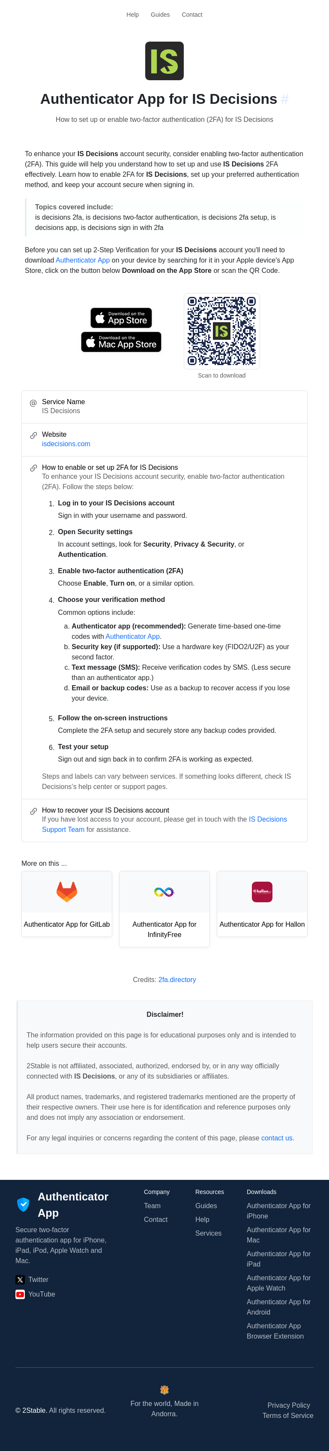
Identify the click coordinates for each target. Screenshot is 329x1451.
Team (152, 1205)
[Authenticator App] (61, 1204)
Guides (160, 14)
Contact (192, 14)
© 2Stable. (31, 1410)
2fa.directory (177, 979)
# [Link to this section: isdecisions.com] (285, 99)
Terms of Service (288, 1415)
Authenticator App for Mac (279, 1235)
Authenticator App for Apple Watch (279, 1283)
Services (208, 1233)
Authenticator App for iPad (279, 1259)
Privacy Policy (288, 1405)
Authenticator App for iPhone (279, 1211)
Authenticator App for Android (279, 1307)
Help (132, 14)
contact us (277, 1138)
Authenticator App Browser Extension (275, 1331)
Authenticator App (83, 260)
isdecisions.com (66, 443)
